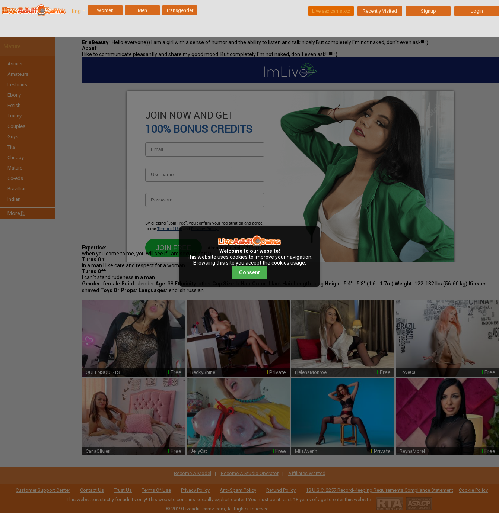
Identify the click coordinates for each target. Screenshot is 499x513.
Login (477, 11)
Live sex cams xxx (331, 11)
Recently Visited (380, 11)
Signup (428, 11)
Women (105, 10)
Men (142, 10)
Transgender (179, 10)
